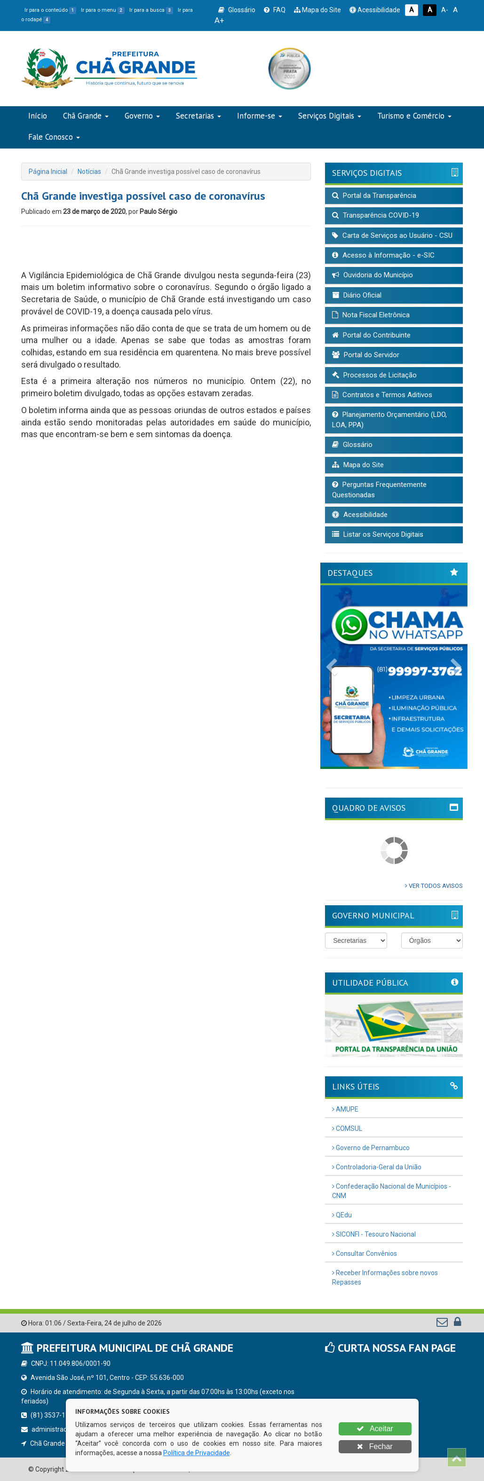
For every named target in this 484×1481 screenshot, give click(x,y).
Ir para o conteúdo (50, 10)
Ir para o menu (103, 10)
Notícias (89, 171)
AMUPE (345, 1109)
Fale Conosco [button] (54, 137)
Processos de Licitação (374, 375)
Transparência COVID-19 (375, 215)
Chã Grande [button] (86, 115)
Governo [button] (142, 115)
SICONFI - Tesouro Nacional (374, 1234)
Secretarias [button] (198, 115)
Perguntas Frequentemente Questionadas (379, 489)
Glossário (236, 10)
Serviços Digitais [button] (329, 115)
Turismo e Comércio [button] (414, 115)
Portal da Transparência (374, 195)
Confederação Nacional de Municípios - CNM (391, 1191)
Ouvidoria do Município (372, 275)
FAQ (275, 10)
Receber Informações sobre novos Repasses (385, 1277)
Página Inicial (48, 171)
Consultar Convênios (364, 1253)
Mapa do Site (317, 10)
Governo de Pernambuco (371, 1148)
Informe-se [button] (259, 115)
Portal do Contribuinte (371, 335)
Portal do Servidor (365, 355)
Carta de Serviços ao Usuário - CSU (392, 235)
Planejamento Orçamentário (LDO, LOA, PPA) (389, 419)
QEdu (342, 1215)
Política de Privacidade (196, 1453)
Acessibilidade (374, 10)
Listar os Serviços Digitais (377, 534)
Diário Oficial (356, 295)
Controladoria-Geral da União (376, 1167)
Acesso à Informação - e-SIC (383, 255)
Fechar (374, 1446)
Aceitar (375, 1429)
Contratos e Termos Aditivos (382, 395)
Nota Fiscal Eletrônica (371, 315)
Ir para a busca (151, 10)
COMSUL (347, 1128)
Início (37, 115)
